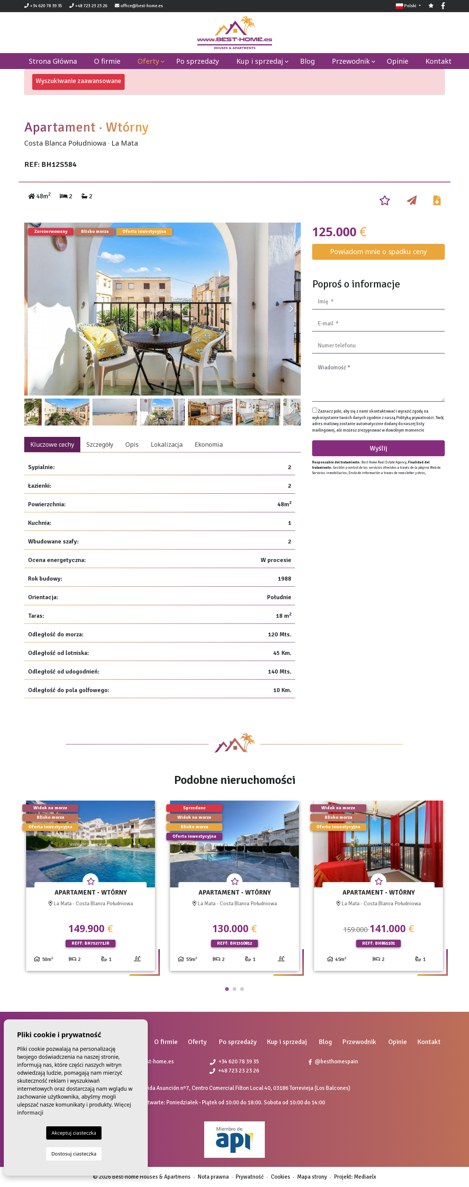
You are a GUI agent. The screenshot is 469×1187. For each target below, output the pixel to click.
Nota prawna (213, 1176)
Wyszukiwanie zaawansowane (78, 81)
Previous (33, 309)
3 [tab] (242, 989)
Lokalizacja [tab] (167, 444)
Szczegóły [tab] (99, 444)
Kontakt (438, 61)
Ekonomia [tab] (209, 444)
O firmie (107, 61)
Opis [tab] (132, 444)
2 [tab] (234, 989)
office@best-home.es (141, 6)
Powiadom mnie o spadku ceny (378, 251)
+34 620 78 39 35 (43, 6)
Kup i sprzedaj (259, 61)
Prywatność (250, 1176)
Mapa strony (312, 1176)
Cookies (280, 1176)
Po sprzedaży (197, 61)
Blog (307, 61)
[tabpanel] (90, 889)
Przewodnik (351, 61)
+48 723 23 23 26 (88, 6)
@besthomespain (333, 1061)
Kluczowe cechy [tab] (52, 444)
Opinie (397, 61)
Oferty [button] (148, 61)
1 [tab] (227, 989)
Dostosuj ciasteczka (74, 1153)
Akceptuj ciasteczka (74, 1132)
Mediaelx (365, 1176)
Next (291, 309)
